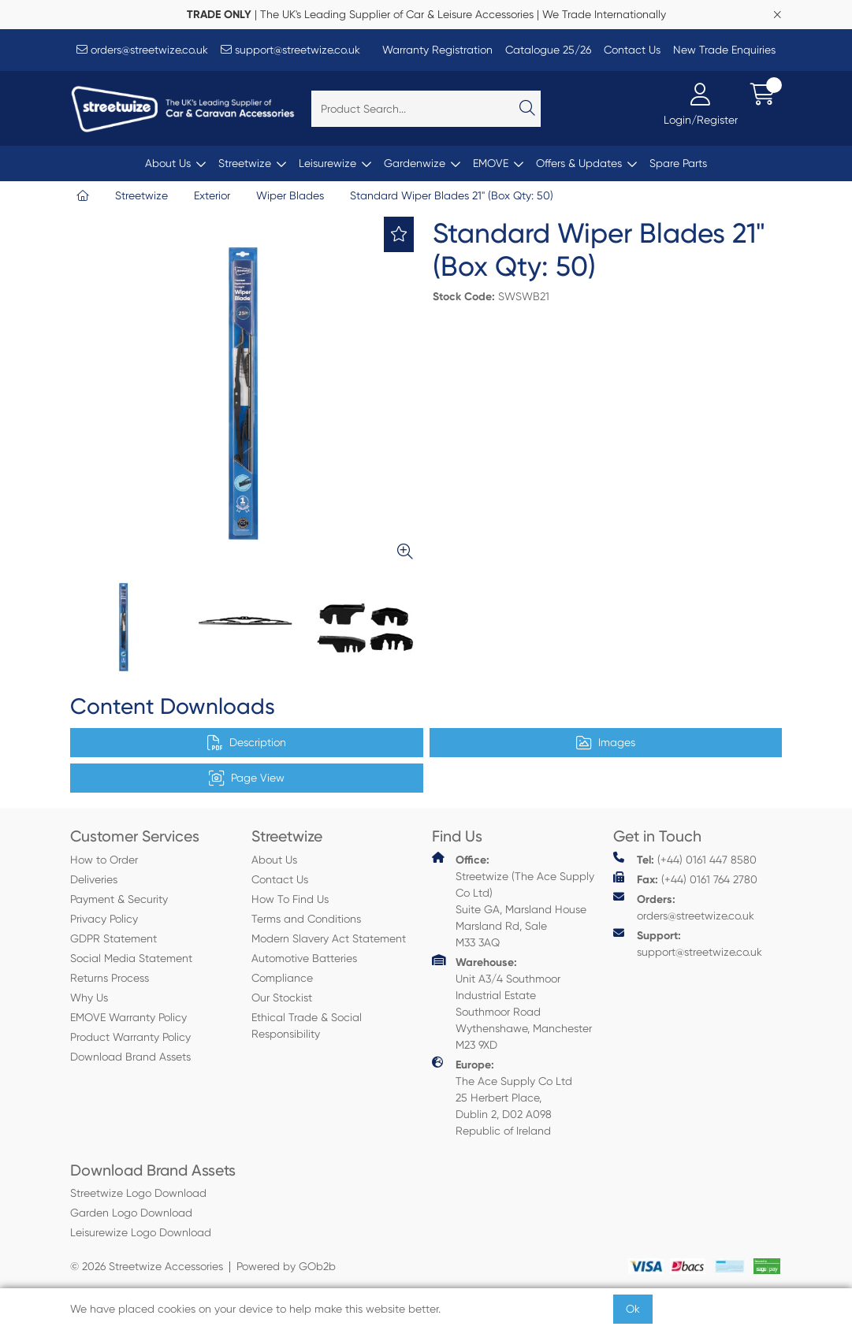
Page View (247, 778)
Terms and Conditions (306, 918)
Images (605, 743)
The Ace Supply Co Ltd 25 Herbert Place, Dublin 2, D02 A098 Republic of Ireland (502, 1097)
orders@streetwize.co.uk (142, 49)
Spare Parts (678, 163)
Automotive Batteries (304, 958)
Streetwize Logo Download (138, 1193)
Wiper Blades (290, 195)
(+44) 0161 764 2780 (685, 878)
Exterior (212, 195)
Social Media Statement (131, 958)
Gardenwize (414, 163)
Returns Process (109, 977)
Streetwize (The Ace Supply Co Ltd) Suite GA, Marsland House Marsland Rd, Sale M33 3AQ (513, 900)
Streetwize (244, 163)
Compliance (282, 977)
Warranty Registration (437, 49)
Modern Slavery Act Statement (328, 938)
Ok (633, 1308)
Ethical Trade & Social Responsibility (306, 1025)
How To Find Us (290, 899)
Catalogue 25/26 (548, 49)
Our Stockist (281, 997)
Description (246, 743)
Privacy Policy (104, 918)
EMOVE (490, 163)
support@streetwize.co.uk (290, 49)
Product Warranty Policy (130, 1037)
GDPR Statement (113, 938)
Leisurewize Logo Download (140, 1232)
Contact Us (632, 49)
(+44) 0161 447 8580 (685, 859)
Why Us (89, 997)
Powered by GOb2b (286, 1266)
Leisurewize (327, 163)
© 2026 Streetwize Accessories (146, 1266)
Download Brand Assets (130, 1056)
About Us (168, 163)
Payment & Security (119, 899)
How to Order (104, 859)
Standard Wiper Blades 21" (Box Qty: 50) (451, 195)
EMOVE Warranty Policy (128, 1017)
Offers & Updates (579, 163)
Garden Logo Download (131, 1212)
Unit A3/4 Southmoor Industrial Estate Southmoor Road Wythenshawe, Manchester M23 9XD (512, 1002)
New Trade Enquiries (724, 49)
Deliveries (93, 879)
